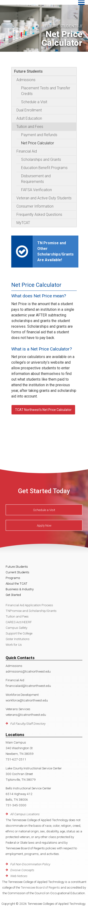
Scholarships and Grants (41, 159)
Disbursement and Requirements (36, 179)
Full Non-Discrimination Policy (30, 864)
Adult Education (29, 118)
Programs (13, 578)
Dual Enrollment (29, 110)
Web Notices (18, 876)
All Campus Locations (25, 814)
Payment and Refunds (39, 135)
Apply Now (44, 525)
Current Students (17, 572)
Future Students (28, 71)
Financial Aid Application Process (29, 605)
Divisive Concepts (22, 870)
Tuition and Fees (29, 126)
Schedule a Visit (34, 102)
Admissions (25, 80)
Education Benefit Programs (44, 167)
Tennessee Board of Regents (40, 887)
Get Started (13, 595)
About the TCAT (16, 583)
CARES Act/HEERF (19, 622)
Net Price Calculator (37, 143)
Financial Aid (26, 151)
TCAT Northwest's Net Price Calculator (43, 410)
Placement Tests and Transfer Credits (45, 91)
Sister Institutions (18, 639)
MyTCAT (23, 222)
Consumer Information (35, 206)
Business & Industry (20, 589)
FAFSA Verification (36, 190)
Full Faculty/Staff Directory (28, 723)
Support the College (19, 633)
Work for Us (14, 644)
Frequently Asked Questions (39, 214)
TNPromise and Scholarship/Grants (31, 611)
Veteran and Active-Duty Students (44, 198)
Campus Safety (16, 628)
